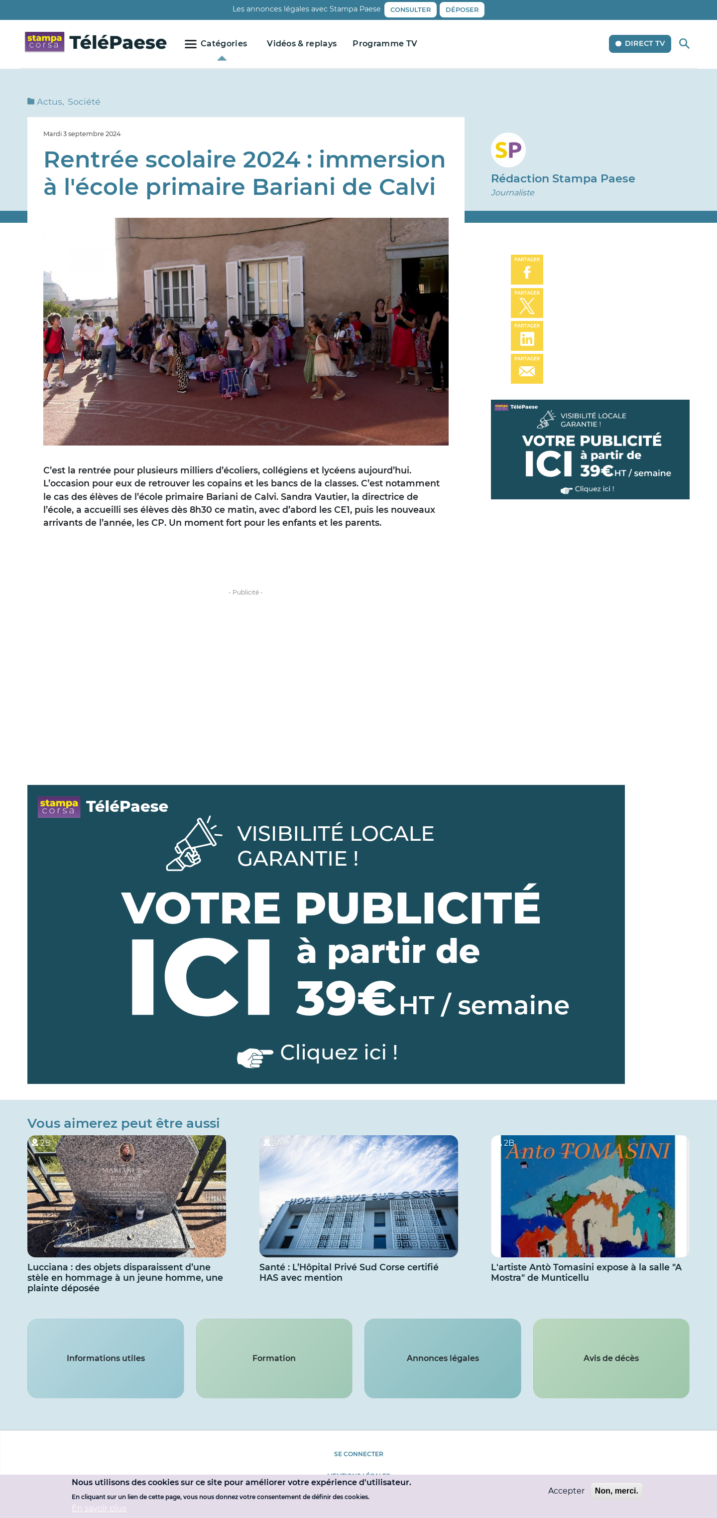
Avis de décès (611, 1358)
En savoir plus (99, 1508)
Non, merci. (616, 1491)
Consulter (410, 9)
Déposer (462, 9)
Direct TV (645, 43)
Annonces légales (443, 1358)
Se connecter (358, 1454)
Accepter (566, 1491)
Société (84, 101)
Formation (274, 1358)
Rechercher (684, 43)
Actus (49, 101)
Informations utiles (106, 1358)
